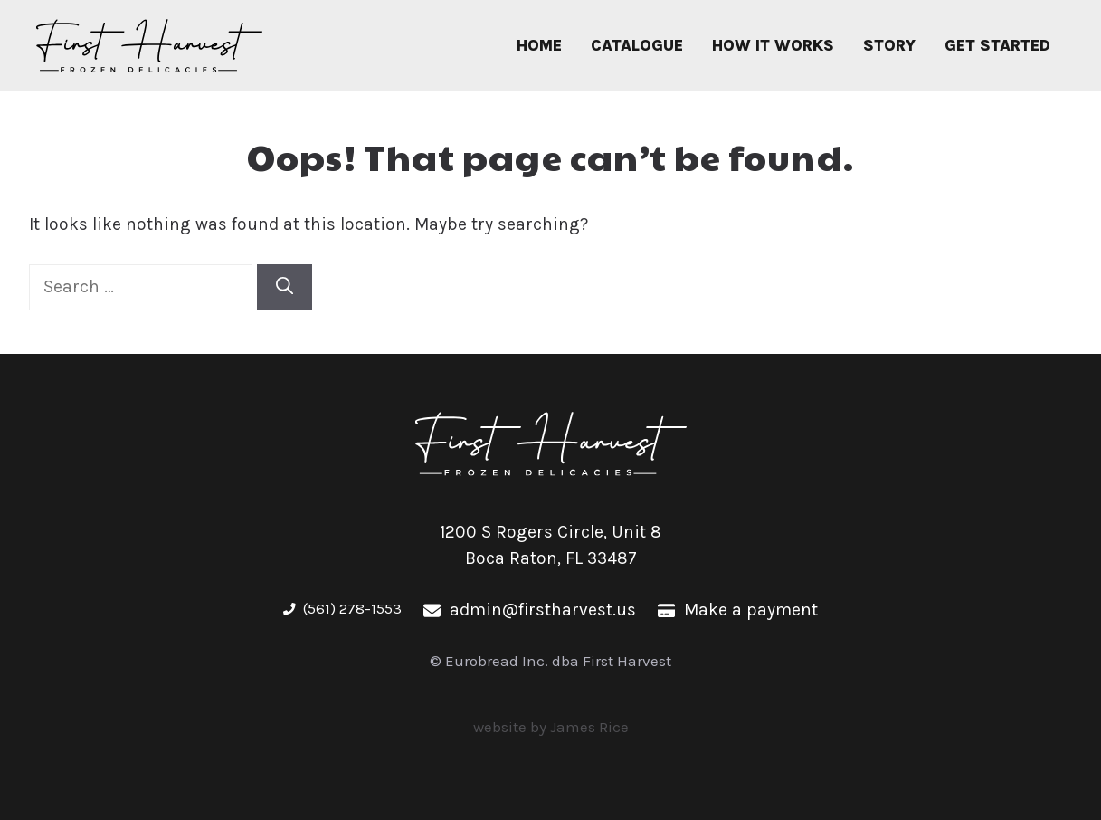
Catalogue (637, 45)
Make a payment (751, 609)
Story (889, 45)
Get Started (997, 45)
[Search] (284, 287)
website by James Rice (551, 727)
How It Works (773, 45)
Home (539, 45)
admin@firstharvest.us (543, 609)
